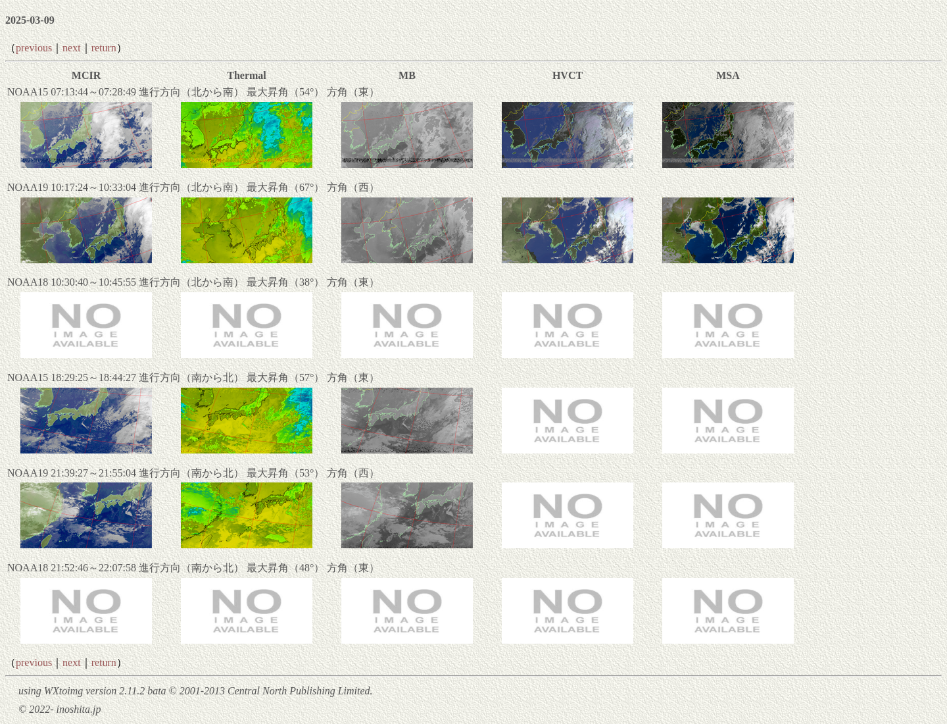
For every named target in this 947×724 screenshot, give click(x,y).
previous (34, 47)
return (103, 47)
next (71, 47)
